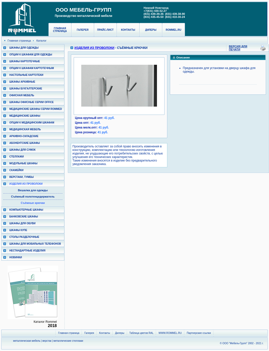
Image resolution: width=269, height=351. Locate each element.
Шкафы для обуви (22, 223)
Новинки (15, 257)
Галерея (83, 29)
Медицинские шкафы (24, 115)
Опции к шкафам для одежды (30, 54)
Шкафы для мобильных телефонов (35, 243)
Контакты (128, 29)
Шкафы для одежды (24, 47)
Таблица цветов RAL (141, 333)
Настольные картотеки (26, 75)
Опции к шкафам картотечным (31, 68)
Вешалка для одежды (33, 190)
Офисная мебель (21, 95)
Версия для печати (238, 48)
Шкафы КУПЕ (18, 230)
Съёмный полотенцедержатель (33, 196)
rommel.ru (173, 29)
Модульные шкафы (23, 163)
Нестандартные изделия (27, 250)
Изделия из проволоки (26, 183)
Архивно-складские (23, 136)
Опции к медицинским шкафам (31, 122)
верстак (46, 340)
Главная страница (60, 30)
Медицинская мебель (25, 129)
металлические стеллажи (68, 340)
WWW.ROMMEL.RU (170, 333)
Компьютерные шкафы (26, 209)
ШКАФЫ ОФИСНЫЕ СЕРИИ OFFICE (31, 102)
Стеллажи (16, 156)
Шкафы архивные (22, 81)
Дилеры (150, 29)
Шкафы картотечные (24, 61)
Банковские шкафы (23, 216)
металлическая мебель (26, 340)
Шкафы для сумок (22, 149)
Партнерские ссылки (199, 333)
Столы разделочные (24, 237)
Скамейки (16, 170)
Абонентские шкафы (24, 143)
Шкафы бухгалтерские (25, 88)
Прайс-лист (105, 29)
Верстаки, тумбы (21, 177)
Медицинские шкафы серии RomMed (35, 109)
